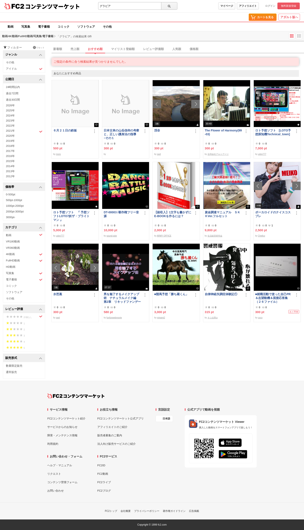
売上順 (75, 49)
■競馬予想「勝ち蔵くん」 (171, 294)
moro (58, 154)
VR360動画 (13, 247)
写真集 (25, 26)
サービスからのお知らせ (62, 427)
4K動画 (24, 254)
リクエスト (54, 473)
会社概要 (126, 511)
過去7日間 (12, 93)
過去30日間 (13, 99)
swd (159, 154)
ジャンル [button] (23, 55)
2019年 (10, 140)
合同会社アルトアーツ (218, 154)
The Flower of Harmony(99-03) (223, 132)
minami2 (161, 317)
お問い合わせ (55, 490)
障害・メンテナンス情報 (62, 435)
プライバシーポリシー (146, 511)
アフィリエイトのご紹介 (112, 427)
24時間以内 (13, 87)
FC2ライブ (104, 482)
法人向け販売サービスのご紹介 (116, 443)
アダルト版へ (289, 17)
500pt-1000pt (14, 200)
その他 (107, 26)
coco (260, 317)
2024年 (10, 115)
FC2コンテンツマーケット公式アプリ (120, 418)
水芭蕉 (57, 294)
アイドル (24, 69)
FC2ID (101, 465)
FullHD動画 (24, 260)
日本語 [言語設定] (166, 418)
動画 (11, 26)
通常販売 (11, 372)
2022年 (10, 125)
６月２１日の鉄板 (65, 130)
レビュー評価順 (153, 49)
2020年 (10, 135)
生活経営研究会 (215, 236)
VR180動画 (13, 241)
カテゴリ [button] (23, 228)
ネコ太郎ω (213, 317)
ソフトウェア (86, 26)
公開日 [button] (23, 79)
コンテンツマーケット (52, 6)
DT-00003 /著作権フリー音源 (121, 214)
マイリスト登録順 (123, 49)
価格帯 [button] (23, 187)
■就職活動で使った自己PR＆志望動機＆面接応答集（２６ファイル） (273, 297)
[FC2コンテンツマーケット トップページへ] (75, 396)
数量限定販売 (14, 365)
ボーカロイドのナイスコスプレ (273, 214)
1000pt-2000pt (15, 205)
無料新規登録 (288, 5)
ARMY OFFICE (164, 236)
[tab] (178, 49)
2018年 (10, 145)
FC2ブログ (104, 490)
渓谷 (157, 130)
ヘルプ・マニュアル (59, 465)
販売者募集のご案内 (109, 435)
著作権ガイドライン (174, 511)
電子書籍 (44, 26)
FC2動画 (102, 473)
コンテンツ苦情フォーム (62, 482)
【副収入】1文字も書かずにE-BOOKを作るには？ (172, 214)
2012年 (10, 176)
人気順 (176, 49)
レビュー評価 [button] (23, 309)
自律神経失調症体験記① (221, 294)
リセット (39, 47)
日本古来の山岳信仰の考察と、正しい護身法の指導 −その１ (121, 134)
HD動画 (10, 266)
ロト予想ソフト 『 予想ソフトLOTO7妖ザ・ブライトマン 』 (71, 216)
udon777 (262, 154)
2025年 (10, 110)
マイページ (226, 5)
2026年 (10, 105)
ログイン (270, 5)
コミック (63, 26)
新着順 (57, 49)
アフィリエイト (248, 5)
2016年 (10, 156)
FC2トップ (111, 511)
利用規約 (52, 443)
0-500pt (10, 194)
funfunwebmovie (114, 317)
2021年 (24, 131)
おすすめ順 (95, 49)
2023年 (10, 120)
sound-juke (112, 236)
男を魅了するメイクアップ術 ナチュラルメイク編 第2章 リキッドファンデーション (122, 298)
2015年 (10, 161)
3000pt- (10, 217)
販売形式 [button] (23, 358)
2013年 (10, 171)
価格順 (194, 49)
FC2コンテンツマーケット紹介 (66, 418)
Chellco (261, 236)
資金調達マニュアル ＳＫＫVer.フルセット (222, 214)
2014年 (10, 166)
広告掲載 (194, 511)
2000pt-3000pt (15, 211)
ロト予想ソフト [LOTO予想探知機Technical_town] (274, 132)
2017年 (10, 151)
